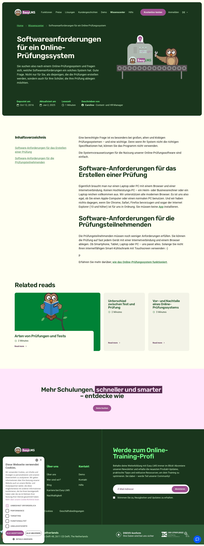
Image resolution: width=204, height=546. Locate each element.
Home (20, 25)
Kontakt (83, 481)
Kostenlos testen (153, 12)
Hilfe (131, 12)
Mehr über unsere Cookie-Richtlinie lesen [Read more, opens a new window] (22, 499)
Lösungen (70, 12)
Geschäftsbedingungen (72, 512)
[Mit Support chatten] (197, 539)
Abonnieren (177, 490)
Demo (104, 12)
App (161, 206)
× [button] (41, 460)
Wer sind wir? (54, 481)
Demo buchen (102, 409)
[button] (24, 539)
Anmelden (173, 12)
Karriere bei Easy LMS (58, 491)
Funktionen (46, 12)
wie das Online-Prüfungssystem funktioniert (139, 262)
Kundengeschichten (88, 12)
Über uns (51, 476)
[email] (151, 490)
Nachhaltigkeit (54, 497)
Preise (59, 12)
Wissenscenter (117, 12)
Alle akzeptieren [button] (15, 533)
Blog (49, 486)
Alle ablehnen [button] (33, 533)
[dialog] (23, 500)
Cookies (48, 512)
